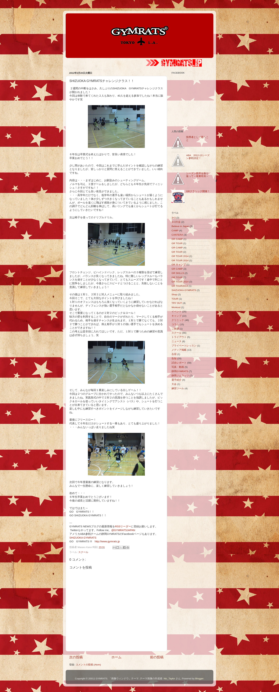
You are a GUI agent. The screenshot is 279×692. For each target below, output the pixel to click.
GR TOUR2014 (180, 286)
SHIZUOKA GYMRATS (82, 537)
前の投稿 (157, 657)
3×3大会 (176, 222)
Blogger (199, 678)
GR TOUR (177, 243)
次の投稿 (76, 657)
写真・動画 (178, 367)
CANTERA (177, 234)
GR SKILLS (178, 273)
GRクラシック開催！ (198, 191)
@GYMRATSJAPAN (123, 530)
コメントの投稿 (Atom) (88, 664)
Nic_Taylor (169, 678)
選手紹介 (176, 380)
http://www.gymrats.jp (107, 541)
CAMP (175, 230)
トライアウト (179, 337)
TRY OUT (177, 303)
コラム (175, 324)
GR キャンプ (179, 264)
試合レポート (179, 362)
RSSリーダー (123, 526)
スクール (83, 552)
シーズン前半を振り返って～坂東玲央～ (197, 174)
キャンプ (176, 316)
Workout (176, 307)
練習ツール (178, 388)
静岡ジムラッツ (180, 375)
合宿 (174, 354)
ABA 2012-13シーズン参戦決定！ (198, 157)
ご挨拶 (175, 328)
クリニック (178, 320)
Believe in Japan (180, 226)
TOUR (175, 298)
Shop (174, 294)
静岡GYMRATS (180, 371)
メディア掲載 (179, 350)
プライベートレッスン (184, 345)
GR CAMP (177, 239)
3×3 (174, 217)
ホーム (116, 657)
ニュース (176, 341)
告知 (174, 358)
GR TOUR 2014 (180, 256)
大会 (174, 384)
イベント (176, 311)
